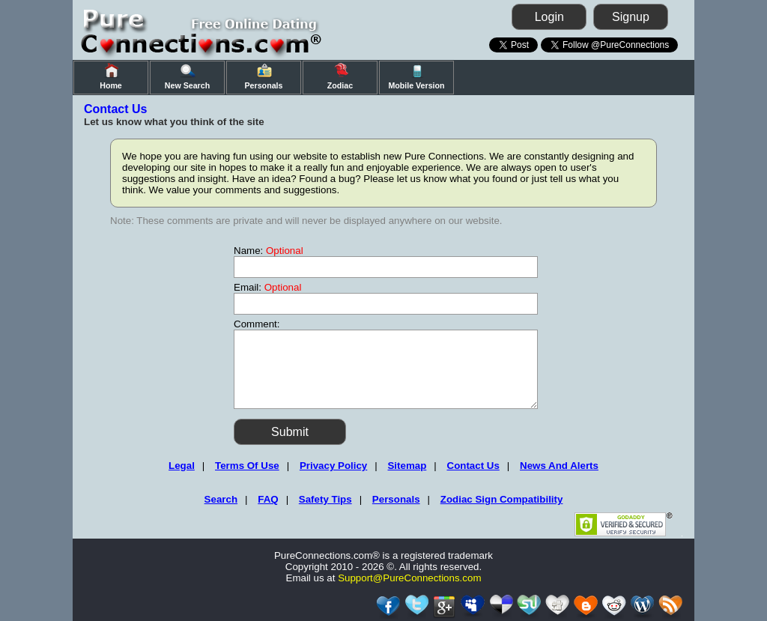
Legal (182, 465)
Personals (396, 499)
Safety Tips (325, 499)
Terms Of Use (247, 465)
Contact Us (473, 465)
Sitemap (406, 465)
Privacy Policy (333, 465)
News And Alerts (559, 465)
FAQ (268, 499)
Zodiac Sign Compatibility (501, 499)
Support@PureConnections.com (409, 578)
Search (220, 499)
